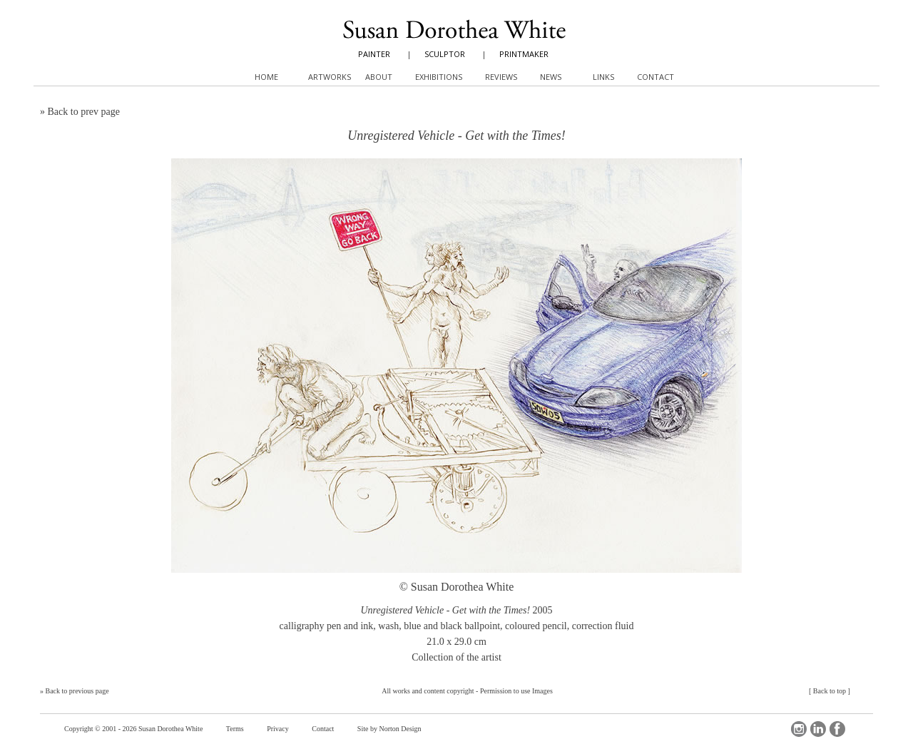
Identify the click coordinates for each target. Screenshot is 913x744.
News (550, 76)
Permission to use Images (516, 691)
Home (266, 76)
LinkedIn (818, 729)
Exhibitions (438, 76)
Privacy (278, 729)
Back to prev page (84, 111)
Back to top (829, 691)
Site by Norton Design (389, 729)
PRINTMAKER (524, 54)
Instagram (799, 729)
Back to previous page (77, 691)
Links (603, 76)
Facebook (837, 729)
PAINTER (374, 54)
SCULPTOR (444, 54)
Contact (323, 729)
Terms (235, 729)
